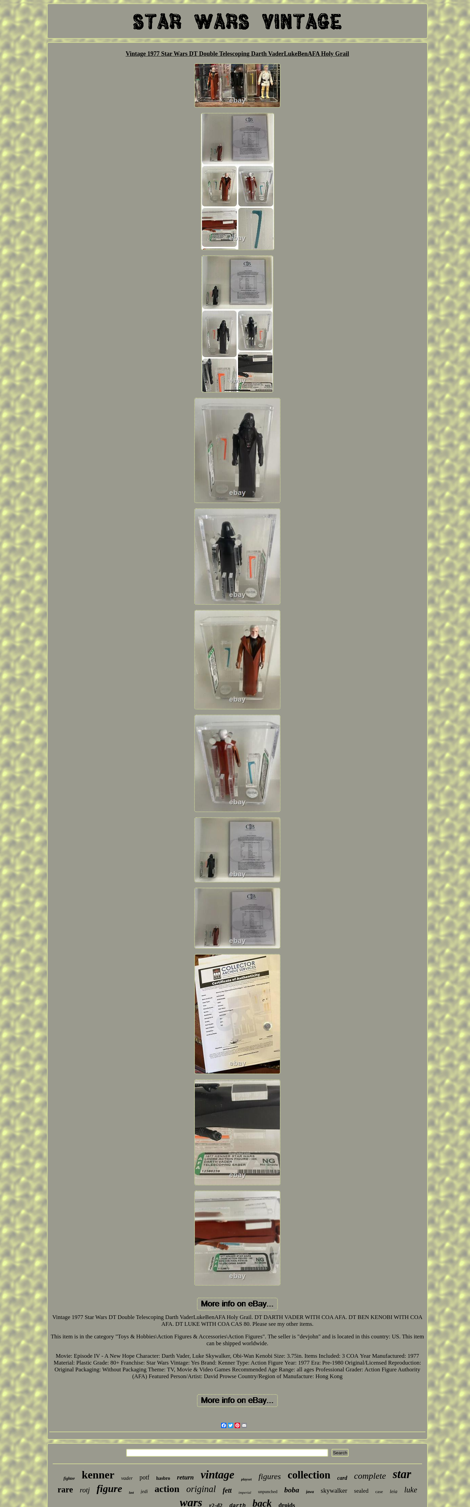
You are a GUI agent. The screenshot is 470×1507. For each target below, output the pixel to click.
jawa (310, 1491)
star (402, 1474)
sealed (361, 1491)
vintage (217, 1475)
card (342, 1478)
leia (394, 1491)
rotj (85, 1490)
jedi (144, 1491)
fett (227, 1490)
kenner (98, 1475)
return (185, 1477)
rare (65, 1489)
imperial (244, 1492)
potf (144, 1477)
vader (127, 1478)
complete (370, 1476)
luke (410, 1490)
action (167, 1489)
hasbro (163, 1478)
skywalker (334, 1490)
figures (269, 1476)
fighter (69, 1478)
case (379, 1491)
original (201, 1489)
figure (109, 1488)
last (131, 1492)
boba (291, 1490)
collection (309, 1475)
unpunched (268, 1491)
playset (246, 1479)
